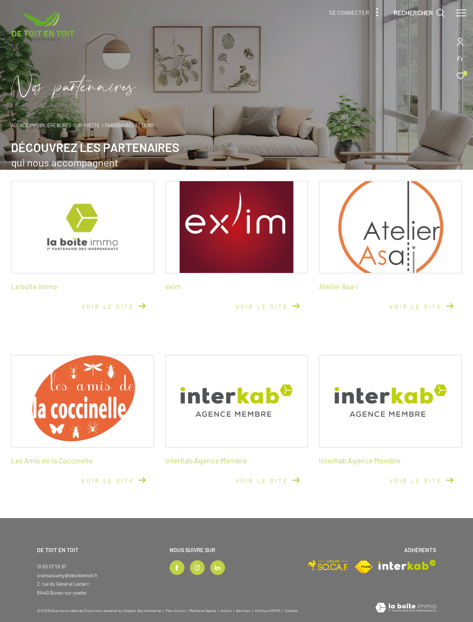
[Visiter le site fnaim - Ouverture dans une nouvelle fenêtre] (363, 567)
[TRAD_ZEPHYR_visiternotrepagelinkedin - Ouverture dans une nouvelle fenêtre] (217, 567)
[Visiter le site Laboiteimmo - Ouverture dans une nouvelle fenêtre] (405, 608)
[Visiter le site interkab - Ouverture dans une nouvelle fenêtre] (407, 565)
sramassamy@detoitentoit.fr (67, 575)
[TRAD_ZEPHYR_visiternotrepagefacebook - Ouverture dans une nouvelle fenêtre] (177, 567)
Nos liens (243, 610)
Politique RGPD (267, 610)
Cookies (291, 611)
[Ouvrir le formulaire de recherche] (419, 12)
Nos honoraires (149, 610)
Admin (226, 610)
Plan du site (176, 610)
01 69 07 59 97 (51, 566)
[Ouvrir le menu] (461, 13)
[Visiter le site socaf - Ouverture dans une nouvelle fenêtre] (328, 565)
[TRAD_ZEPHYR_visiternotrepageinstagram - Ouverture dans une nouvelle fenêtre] (197, 567)
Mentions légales (203, 610)
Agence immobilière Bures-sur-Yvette (55, 125)
